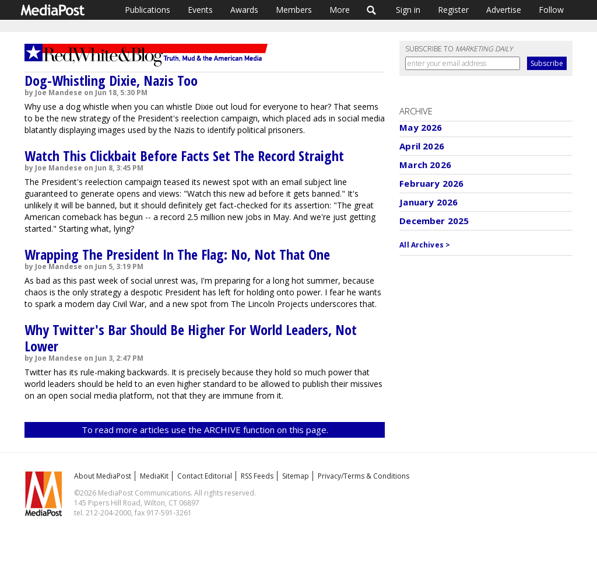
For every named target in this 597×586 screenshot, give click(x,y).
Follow (551, 9)
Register (453, 9)
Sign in (408, 9)
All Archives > (424, 245)
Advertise (503, 9)
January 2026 (428, 202)
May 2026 (420, 127)
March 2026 (425, 164)
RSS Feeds (257, 476)
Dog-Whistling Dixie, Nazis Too (111, 80)
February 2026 (431, 183)
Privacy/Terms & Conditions (363, 476)
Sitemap (295, 476)
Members (294, 9)
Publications (147, 9)
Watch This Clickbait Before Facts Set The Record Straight (184, 155)
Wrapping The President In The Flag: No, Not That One (177, 254)
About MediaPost (102, 476)
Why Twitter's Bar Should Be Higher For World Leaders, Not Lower (190, 337)
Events (200, 9)
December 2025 (434, 220)
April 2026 (421, 146)
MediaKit (154, 476)
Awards (244, 9)
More (339, 9)
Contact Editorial (204, 476)
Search (372, 10)
